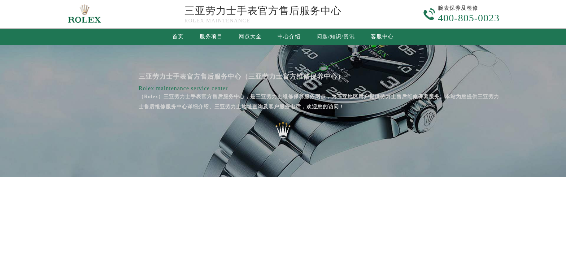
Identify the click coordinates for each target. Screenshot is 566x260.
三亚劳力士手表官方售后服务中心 (262, 10)
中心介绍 (289, 36)
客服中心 (382, 36)
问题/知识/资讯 (336, 36)
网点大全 (250, 36)
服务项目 (211, 36)
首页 (178, 36)
